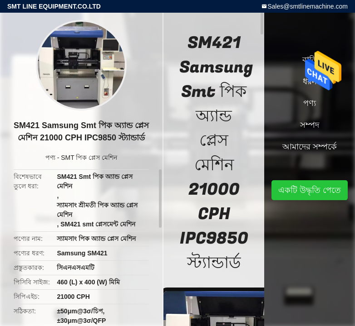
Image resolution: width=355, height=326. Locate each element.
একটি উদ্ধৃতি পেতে (309, 190)
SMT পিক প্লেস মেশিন (89, 157)
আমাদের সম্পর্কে (309, 146)
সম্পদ (309, 124)
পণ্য (50, 157)
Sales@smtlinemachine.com (307, 6)
